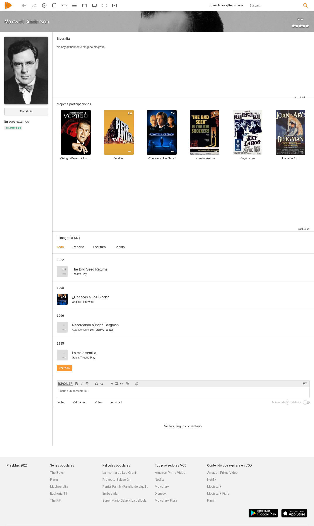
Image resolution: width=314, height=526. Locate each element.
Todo (60, 247)
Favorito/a (26, 111)
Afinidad (116, 402)
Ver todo (64, 368)
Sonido (119, 247)
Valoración (79, 402)
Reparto (78, 247)
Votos (98, 402)
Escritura (99, 247)
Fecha (60, 402)
